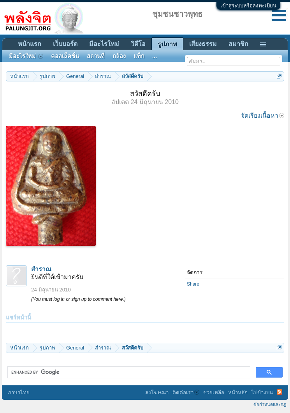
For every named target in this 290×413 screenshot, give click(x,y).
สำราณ (41, 269)
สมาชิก (238, 44)
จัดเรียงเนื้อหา (262, 115)
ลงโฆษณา (157, 392)
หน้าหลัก (238, 392)
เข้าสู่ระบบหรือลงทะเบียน (248, 6)
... (154, 56)
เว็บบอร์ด (65, 44)
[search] (128, 372)
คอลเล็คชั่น (65, 56)
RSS (279, 392)
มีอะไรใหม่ (104, 44)
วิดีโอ (138, 44)
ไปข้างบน (262, 392)
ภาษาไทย (19, 392)
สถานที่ (96, 56)
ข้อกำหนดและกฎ (269, 404)
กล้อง (119, 56)
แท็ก (139, 56)
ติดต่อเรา (185, 392)
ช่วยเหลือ (213, 392)
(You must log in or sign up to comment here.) (78, 299)
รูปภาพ (167, 44)
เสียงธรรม (203, 44)
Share (193, 284)
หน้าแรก (29, 44)
